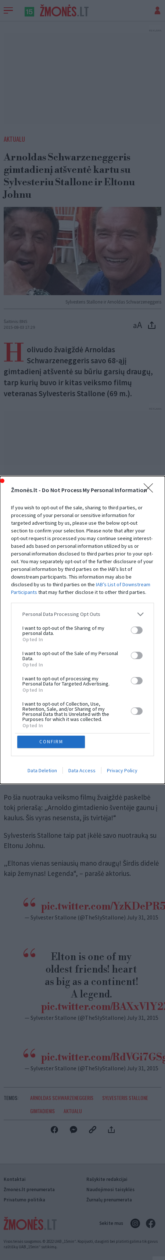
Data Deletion (42, 770)
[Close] (151, 490)
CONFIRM (51, 742)
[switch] (137, 630)
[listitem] (82, 614)
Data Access (82, 770)
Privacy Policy (122, 770)
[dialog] (82, 630)
